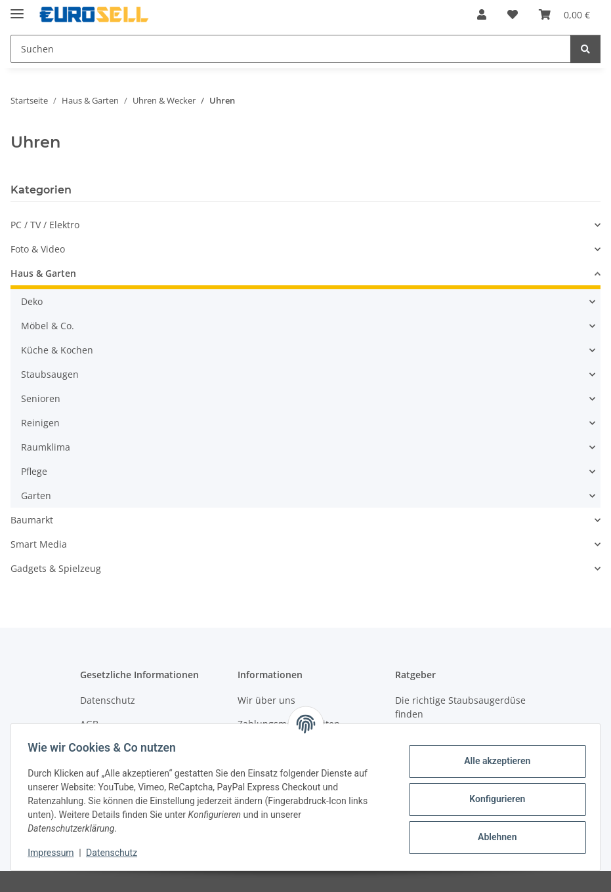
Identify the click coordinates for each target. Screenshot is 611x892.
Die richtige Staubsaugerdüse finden (460, 707)
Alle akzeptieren (492, 761)
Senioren (40, 398)
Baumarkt (32, 520)
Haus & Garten (43, 273)
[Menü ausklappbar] (17, 8)
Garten (36, 495)
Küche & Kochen (57, 350)
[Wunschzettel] (512, 14)
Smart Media (39, 544)
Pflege (34, 471)
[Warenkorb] (564, 14)
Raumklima (45, 447)
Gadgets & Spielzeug (56, 568)
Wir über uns (266, 700)
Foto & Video (38, 249)
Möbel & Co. (47, 325)
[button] (482, 14)
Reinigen (40, 422)
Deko (32, 301)
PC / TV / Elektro (45, 224)
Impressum (55, 852)
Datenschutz (116, 852)
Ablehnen (492, 837)
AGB (89, 724)
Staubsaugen (50, 374)
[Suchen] (291, 49)
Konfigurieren (492, 799)
